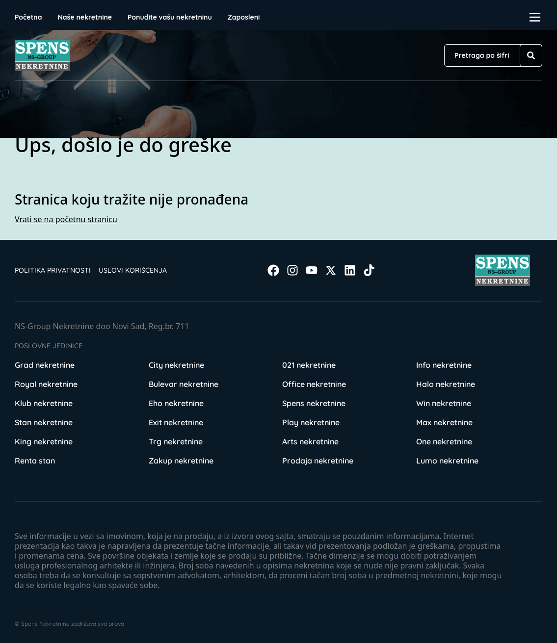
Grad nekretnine (45, 365)
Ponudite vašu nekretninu (170, 17)
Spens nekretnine (313, 403)
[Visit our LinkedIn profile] (350, 270)
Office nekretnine (314, 384)
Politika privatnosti (53, 270)
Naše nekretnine (84, 17)
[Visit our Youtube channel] (312, 270)
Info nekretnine (444, 365)
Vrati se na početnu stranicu (66, 219)
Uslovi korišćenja (133, 270)
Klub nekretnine (44, 403)
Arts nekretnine (310, 441)
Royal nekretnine (46, 384)
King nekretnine (44, 441)
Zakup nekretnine (181, 460)
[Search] (531, 55)
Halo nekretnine (445, 384)
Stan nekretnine (44, 422)
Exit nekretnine (176, 422)
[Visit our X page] (331, 270)
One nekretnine (444, 441)
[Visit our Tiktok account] (369, 270)
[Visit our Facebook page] (273, 270)
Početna (28, 17)
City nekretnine (176, 365)
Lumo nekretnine (447, 460)
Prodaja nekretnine (317, 460)
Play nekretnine (311, 422)
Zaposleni (244, 17)
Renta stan (35, 460)
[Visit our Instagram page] (292, 270)
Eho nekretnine (176, 403)
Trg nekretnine (176, 441)
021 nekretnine (309, 365)
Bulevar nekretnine (183, 384)
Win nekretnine (443, 403)
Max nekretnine (444, 422)
